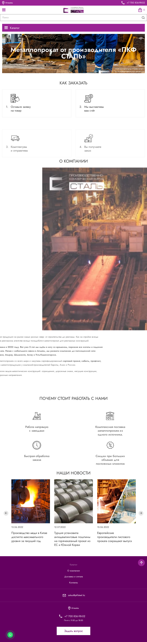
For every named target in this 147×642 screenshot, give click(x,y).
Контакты (73, 582)
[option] (30, 511)
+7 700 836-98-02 (136, 2)
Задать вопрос (73, 631)
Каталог (12, 28)
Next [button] (141, 513)
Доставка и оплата (73, 576)
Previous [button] (6, 513)
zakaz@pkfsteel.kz (76, 595)
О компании (73, 570)
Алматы (7, 2)
